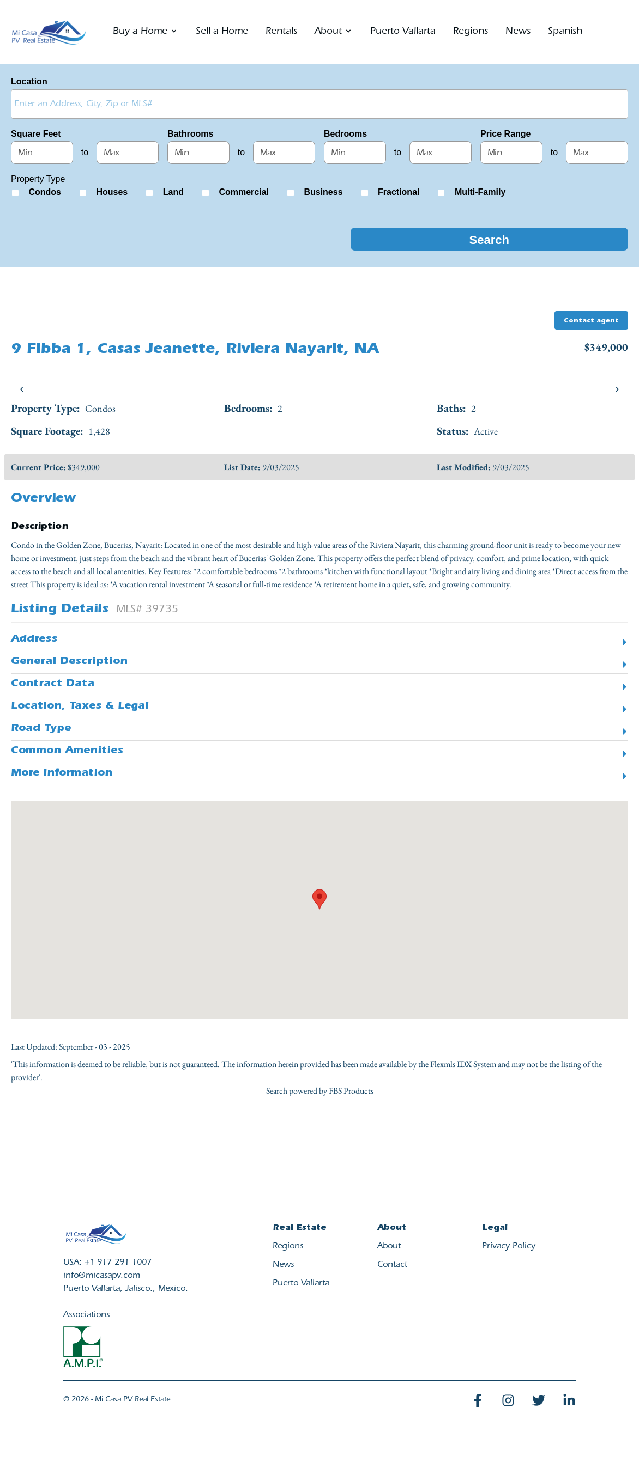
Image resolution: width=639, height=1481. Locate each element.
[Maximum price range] (597, 152)
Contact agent (591, 321)
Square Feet (36, 133)
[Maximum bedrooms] (440, 152)
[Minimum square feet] (42, 152)
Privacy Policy (508, 1246)
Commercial (244, 192)
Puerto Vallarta (403, 32)
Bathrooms (190, 133)
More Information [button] (61, 774)
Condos (44, 192)
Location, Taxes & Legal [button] (80, 707)
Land (173, 192)
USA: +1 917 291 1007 (107, 1263)
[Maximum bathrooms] (284, 152)
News (518, 32)
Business (323, 192)
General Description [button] (69, 662)
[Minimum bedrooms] (355, 152)
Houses (112, 192)
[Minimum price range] (511, 152)
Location (29, 81)
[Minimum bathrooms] (198, 152)
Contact (392, 1265)
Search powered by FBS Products (319, 1090)
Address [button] (34, 640)
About (389, 1246)
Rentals (281, 32)
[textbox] (322, 103)
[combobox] (319, 104)
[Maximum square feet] (128, 152)
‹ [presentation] (21, 388)
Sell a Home (222, 32)
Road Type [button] (41, 729)
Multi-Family (480, 192)
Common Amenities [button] (67, 751)
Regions (470, 32)
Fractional (398, 192)
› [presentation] (617, 388)
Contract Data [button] (52, 684)
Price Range (505, 133)
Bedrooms (345, 133)
